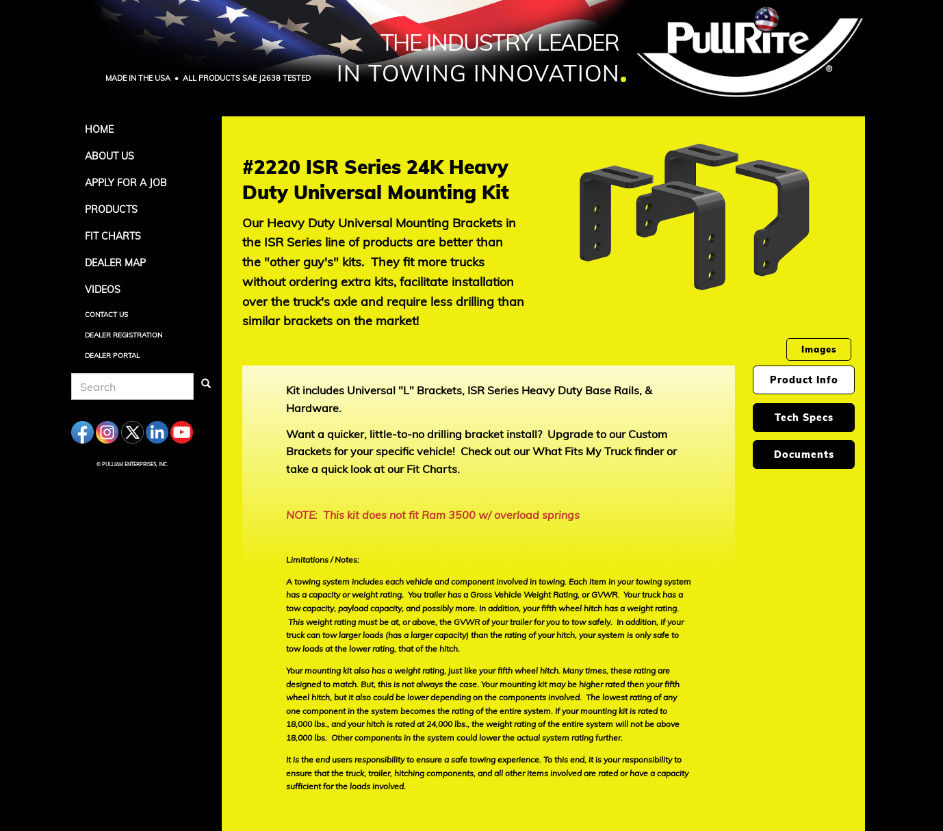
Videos (102, 289)
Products (111, 209)
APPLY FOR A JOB (126, 183)
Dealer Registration (123, 335)
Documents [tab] (804, 454)
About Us (109, 156)
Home (99, 129)
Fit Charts (113, 236)
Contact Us (106, 314)
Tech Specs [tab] (804, 417)
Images (819, 349)
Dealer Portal (112, 355)
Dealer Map (115, 263)
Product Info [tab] (804, 380)
